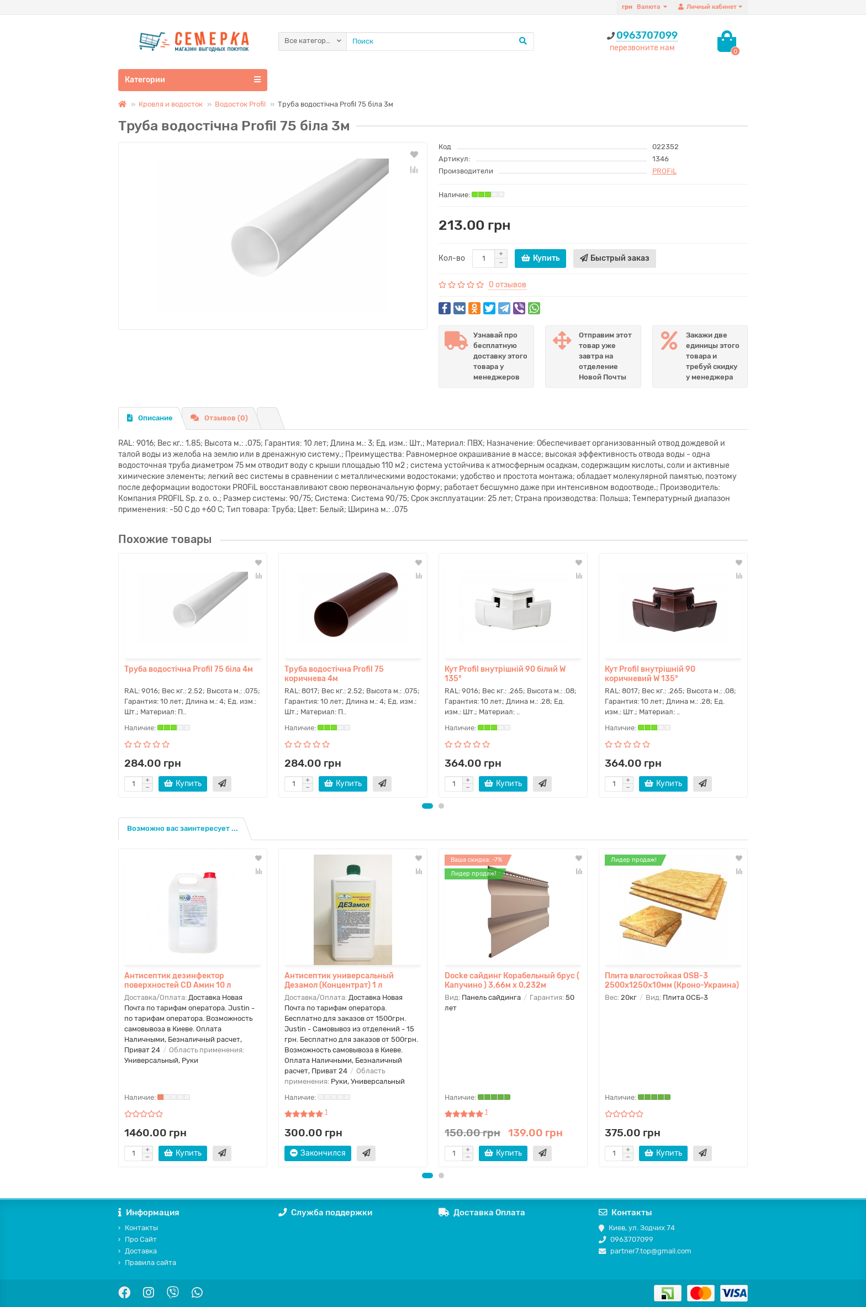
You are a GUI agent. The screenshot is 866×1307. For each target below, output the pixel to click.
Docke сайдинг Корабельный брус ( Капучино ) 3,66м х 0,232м (512, 980)
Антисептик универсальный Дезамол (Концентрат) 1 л (339, 980)
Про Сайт (137, 1239)
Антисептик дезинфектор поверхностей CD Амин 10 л (177, 980)
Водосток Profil (240, 104)
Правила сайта (147, 1262)
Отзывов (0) (219, 418)
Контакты (138, 1228)
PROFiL (664, 171)
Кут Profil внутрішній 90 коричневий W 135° (650, 674)
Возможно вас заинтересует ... (182, 828)
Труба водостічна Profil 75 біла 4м (188, 669)
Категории (193, 79)
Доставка (137, 1251)
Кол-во (452, 258)
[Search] (440, 41)
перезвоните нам (642, 47)
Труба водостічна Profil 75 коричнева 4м (334, 674)
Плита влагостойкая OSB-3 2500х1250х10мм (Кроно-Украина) (672, 980)
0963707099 (647, 35)
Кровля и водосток (171, 104)
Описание (150, 418)
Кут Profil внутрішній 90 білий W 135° (505, 674)
